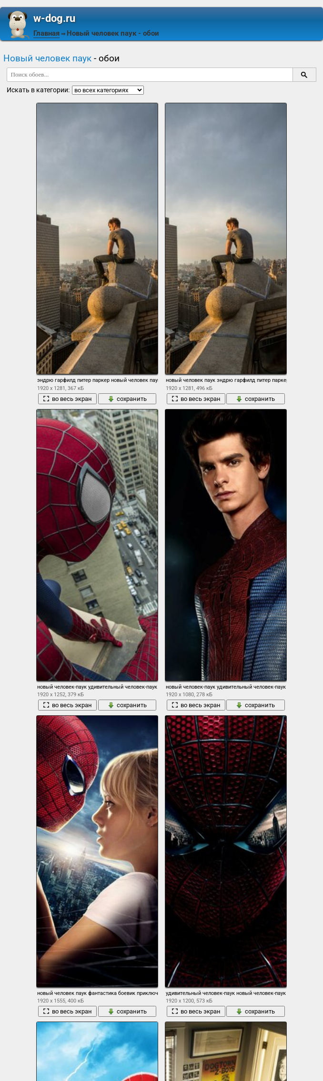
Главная (46, 33)
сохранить (127, 398)
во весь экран (67, 398)
